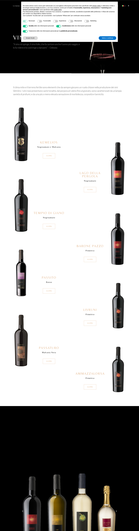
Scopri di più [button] (30, 38)
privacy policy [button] (96, 6)
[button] (23, 511)
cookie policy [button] (58, 9)
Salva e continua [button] (107, 38)
